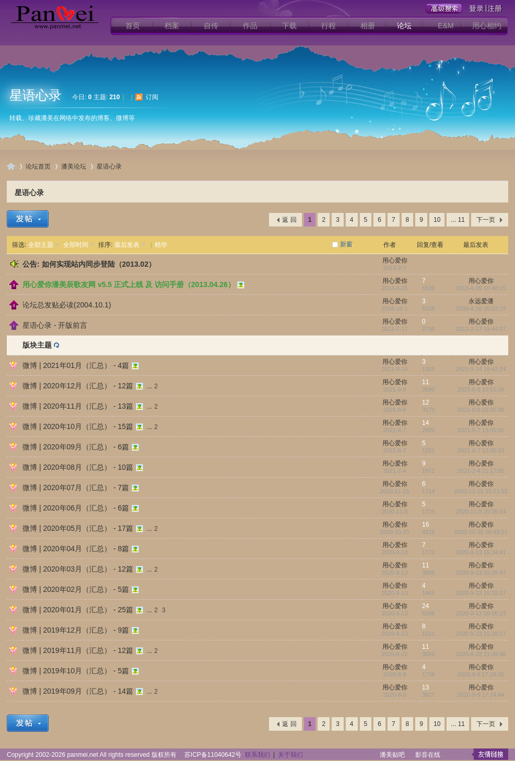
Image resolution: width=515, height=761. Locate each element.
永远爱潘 (481, 301)
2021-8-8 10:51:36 (481, 389)
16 (425, 524)
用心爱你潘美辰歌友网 (11, 166)
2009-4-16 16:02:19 (480, 308)
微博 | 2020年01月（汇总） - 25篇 (77, 609)
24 (425, 606)
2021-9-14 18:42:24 (480, 369)
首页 (132, 25)
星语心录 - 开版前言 (54, 325)
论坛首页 (38, 166)
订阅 (152, 97)
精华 (161, 244)
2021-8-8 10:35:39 (481, 410)
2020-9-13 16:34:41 (480, 552)
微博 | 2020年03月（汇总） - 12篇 (77, 569)
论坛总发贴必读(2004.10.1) (66, 305)
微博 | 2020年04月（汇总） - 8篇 (75, 548)
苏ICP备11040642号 (212, 754)
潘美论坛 (73, 166)
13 (425, 687)
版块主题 (37, 345)
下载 (289, 25)
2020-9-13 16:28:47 (480, 572)
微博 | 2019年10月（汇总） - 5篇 (75, 671)
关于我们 (290, 754)
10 (437, 219)
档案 (172, 25)
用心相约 (486, 25)
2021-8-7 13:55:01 (481, 430)
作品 (250, 25)
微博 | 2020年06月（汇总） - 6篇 (75, 508)
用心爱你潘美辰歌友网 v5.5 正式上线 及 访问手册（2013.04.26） (128, 284)
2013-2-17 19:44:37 (480, 329)
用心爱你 (394, 260)
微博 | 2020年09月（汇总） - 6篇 (75, 447)
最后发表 (126, 244)
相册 (367, 25)
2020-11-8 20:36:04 (480, 511)
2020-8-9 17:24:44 (481, 695)
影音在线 (427, 754)
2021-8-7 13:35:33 (481, 450)
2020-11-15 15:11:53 (480, 491)
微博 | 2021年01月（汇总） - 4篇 (75, 365)
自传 (211, 25)
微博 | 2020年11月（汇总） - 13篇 (77, 406)
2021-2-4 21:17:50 (481, 471)
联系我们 (257, 754)
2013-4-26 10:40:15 (480, 288)
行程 (328, 25)
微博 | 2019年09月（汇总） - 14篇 (77, 691)
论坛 (404, 25)
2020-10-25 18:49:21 (480, 532)
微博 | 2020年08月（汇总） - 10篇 (77, 467)
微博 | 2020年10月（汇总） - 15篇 (77, 426)
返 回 (289, 219)
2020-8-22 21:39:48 (480, 654)
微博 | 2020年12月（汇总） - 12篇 (77, 386)
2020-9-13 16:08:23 (480, 613)
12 (425, 402)
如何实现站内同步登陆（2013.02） (99, 264)
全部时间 (75, 244)
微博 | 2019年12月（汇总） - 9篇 (75, 630)
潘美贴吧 (392, 754)
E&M (445, 25)
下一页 (485, 219)
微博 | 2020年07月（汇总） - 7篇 (75, 487)
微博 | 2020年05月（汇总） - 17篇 (77, 528)
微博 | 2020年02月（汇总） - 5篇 (75, 589)
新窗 (346, 244)
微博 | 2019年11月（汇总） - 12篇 (77, 650)
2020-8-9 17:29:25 (481, 674)
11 (425, 382)
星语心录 (35, 95)
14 (425, 422)
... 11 (458, 219)
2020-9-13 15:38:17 (480, 634)
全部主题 (40, 244)
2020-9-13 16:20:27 (480, 593)
